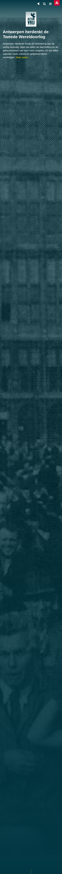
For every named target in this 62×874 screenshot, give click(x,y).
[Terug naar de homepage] (31, 19)
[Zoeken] (44, 4)
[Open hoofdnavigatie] (50, 4)
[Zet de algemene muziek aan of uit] (38, 3)
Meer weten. (22, 57)
